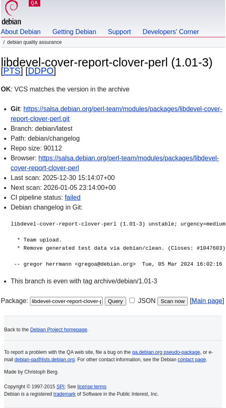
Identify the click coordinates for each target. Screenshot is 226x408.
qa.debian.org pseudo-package (166, 352)
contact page (192, 359)
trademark (64, 394)
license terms (91, 387)
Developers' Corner (171, 31)
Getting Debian (74, 31)
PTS (12, 71)
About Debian (21, 31)
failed (73, 197)
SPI (61, 387)
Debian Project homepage (58, 330)
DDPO (40, 71)
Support (119, 31)
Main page (206, 300)
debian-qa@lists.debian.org (44, 359)
